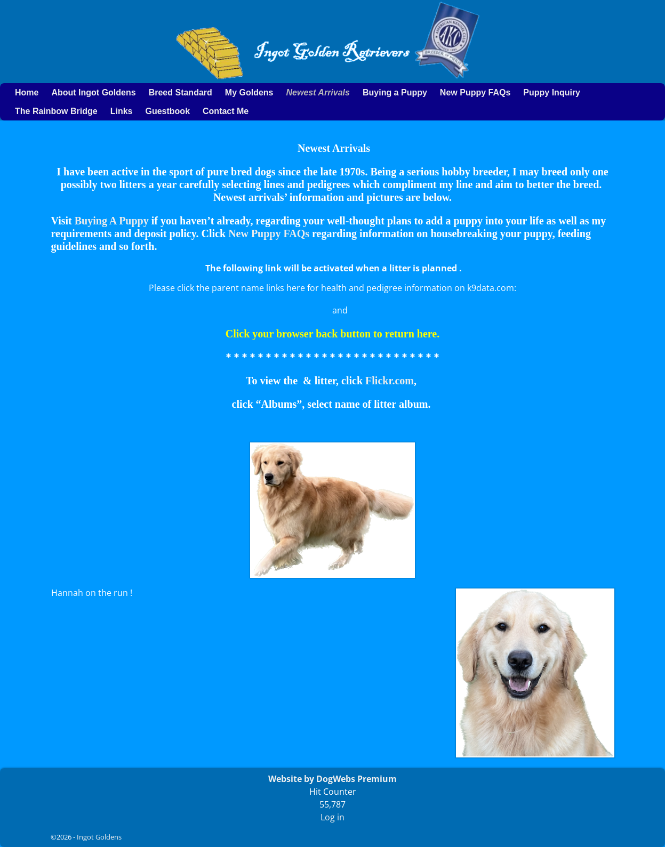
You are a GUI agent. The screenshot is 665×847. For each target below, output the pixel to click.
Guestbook (167, 111)
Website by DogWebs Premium (332, 779)
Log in (332, 817)
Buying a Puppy (395, 92)
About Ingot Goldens (93, 92)
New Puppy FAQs (475, 92)
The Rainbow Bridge (56, 111)
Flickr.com (389, 380)
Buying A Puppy (112, 221)
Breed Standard (180, 92)
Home (26, 92)
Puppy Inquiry (551, 92)
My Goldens (249, 92)
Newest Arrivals (317, 92)
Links (121, 111)
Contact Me (226, 111)
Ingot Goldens (99, 837)
